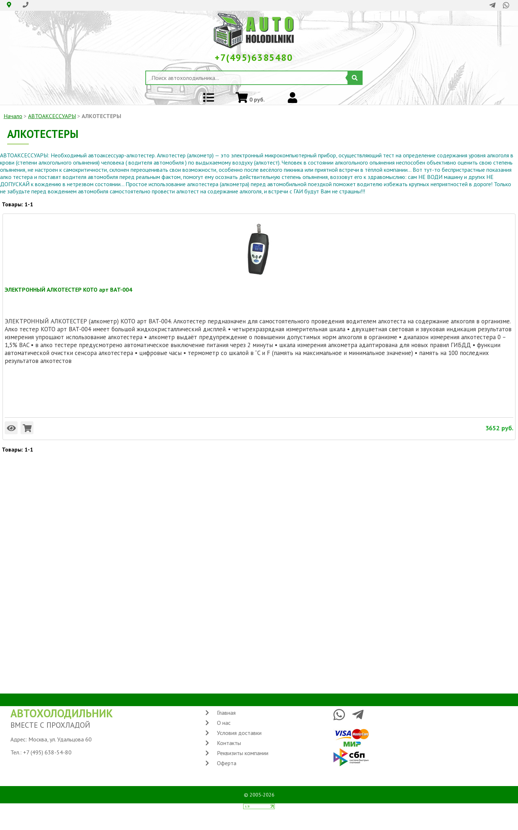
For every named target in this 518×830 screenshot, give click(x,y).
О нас (224, 722)
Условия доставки (239, 732)
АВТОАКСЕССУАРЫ (52, 116)
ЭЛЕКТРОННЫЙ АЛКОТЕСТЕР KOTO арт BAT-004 (68, 289)
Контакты (229, 742)
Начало (13, 116)
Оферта (226, 763)
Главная (226, 712)
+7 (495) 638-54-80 (47, 752)
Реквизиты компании (242, 753)
